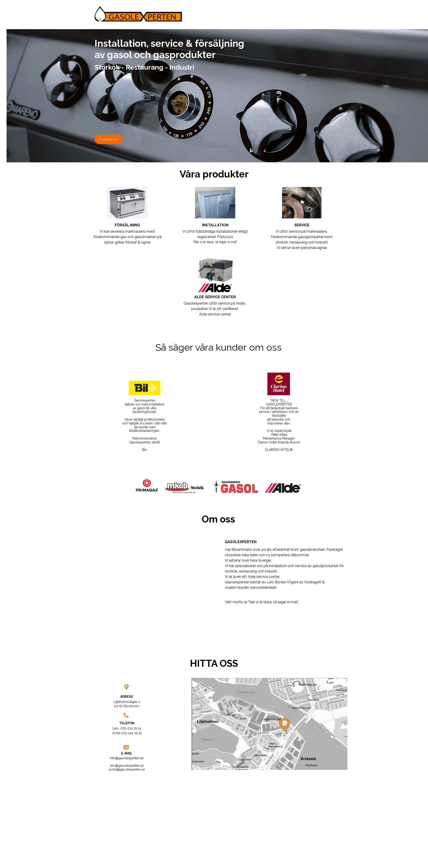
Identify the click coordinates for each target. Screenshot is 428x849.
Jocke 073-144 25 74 (127, 733)
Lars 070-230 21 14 (126, 728)
